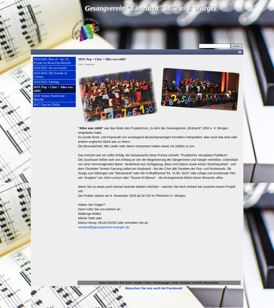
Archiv (175, 282)
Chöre (147, 282)
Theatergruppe (161, 282)
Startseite (112, 282)
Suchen (236, 46)
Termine (138, 282)
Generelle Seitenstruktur (205, 282)
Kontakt (185, 282)
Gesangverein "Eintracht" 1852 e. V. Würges (150, 8)
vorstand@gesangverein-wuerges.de (104, 227)
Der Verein (126, 282)
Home (102, 282)
